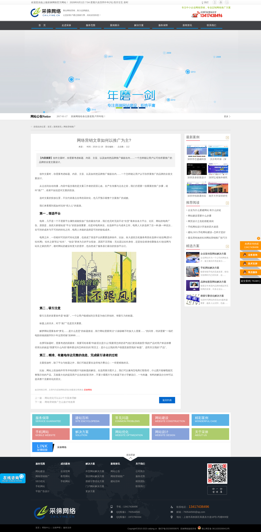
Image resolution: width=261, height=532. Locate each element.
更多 (226, 116)
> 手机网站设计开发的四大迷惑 (202, 227)
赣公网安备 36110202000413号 (214, 528)
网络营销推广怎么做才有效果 (60, 402)
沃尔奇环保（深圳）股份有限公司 (218, 160)
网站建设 (40, 471)
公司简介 (140, 471)
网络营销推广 (70, 127)
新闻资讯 (187, 25)
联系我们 (211, 25)
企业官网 (65, 471)
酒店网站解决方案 (95, 476)
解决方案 (139, 25)
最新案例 (192, 137)
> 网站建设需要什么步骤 (198, 216)
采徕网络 (88, 390)
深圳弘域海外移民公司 (218, 178)
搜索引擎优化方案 (95, 481)
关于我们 (140, 463)
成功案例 (65, 463)
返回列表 (167, 400)
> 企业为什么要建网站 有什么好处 (203, 210)
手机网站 (40, 486)
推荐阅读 (192, 202)
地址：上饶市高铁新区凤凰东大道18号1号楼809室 (202, 517)
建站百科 (115, 481)
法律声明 (57, 527)
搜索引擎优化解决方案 (212, 295)
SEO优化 (40, 481)
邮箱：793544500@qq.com (190, 512)
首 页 (42, 25)
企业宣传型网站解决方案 (213, 253)
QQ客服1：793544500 (128, 512)
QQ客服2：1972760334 (128, 517)
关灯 (206, 2)
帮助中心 (46, 527)
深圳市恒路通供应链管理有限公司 (196, 196)
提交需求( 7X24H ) (250, 280)
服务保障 (163, 25)
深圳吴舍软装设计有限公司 (196, 178)
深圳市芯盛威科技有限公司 (196, 160)
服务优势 (140, 476)
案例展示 (114, 25)
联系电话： (192, 507)
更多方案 (90, 491)
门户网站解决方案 (95, 486)
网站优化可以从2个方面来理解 (60, 398)
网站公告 (115, 471)
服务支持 (67, 527)
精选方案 (192, 246)
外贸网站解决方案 (95, 471)
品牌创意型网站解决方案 (213, 281)
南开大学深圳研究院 (218, 196)
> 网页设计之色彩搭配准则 (200, 221)
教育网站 (65, 476)
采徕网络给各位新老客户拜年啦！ (81, 116)
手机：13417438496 (127, 506)
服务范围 (90, 25)
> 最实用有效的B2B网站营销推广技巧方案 (206, 238)
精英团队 (140, 481)
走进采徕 (66, 25)
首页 (50, 127)
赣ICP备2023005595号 (168, 528)
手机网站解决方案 (209, 267)
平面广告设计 (43, 491)
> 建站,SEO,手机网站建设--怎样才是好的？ (205, 232)
